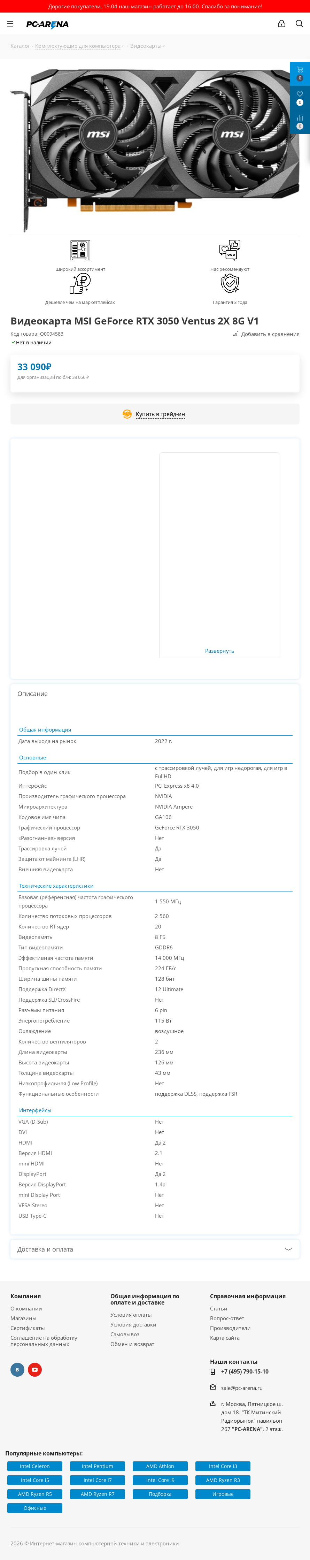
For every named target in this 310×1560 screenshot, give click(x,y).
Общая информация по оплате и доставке (144, 1299)
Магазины (23, 1318)
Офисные (35, 1508)
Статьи (218, 1308)
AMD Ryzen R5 (35, 1494)
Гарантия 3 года (230, 302)
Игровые (223, 1494)
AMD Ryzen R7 (98, 1494)
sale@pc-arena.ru (242, 1387)
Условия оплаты (131, 1314)
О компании (26, 1308)
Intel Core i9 (160, 1480)
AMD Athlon (160, 1466)
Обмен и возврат (132, 1343)
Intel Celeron (35, 1466)
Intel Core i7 (98, 1480)
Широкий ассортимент (80, 269)
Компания (25, 1296)
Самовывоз (124, 1334)
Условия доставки (133, 1324)
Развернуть (219, 651)
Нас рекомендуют (229, 269)
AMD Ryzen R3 (223, 1480)
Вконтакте (17, 1370)
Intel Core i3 (223, 1466)
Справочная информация (248, 1296)
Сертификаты (27, 1327)
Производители (230, 1327)
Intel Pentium (97, 1466)
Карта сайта (225, 1337)
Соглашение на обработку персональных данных (43, 1340)
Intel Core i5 (35, 1480)
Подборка (160, 1494)
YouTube (35, 1370)
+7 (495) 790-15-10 (245, 1371)
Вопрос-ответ (227, 1318)
